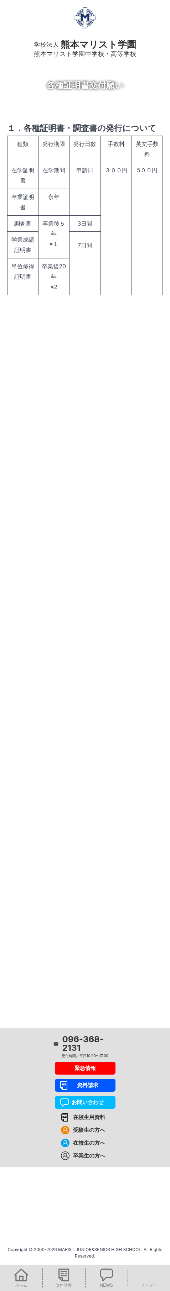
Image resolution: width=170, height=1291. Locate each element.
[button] (21, 1278)
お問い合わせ (85, 1102)
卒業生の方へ (89, 1155)
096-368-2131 (83, 1043)
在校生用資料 (89, 1117)
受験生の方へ (89, 1130)
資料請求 (85, 1085)
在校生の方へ (89, 1142)
